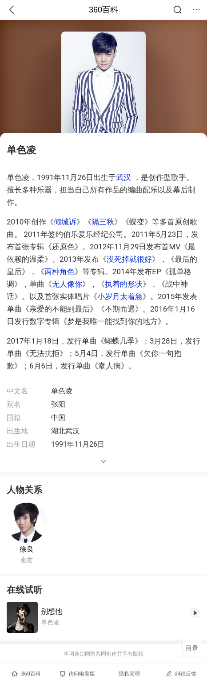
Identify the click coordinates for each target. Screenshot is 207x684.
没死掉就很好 (129, 259)
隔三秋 (103, 221)
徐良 (27, 549)
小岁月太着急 (120, 296)
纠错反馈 (181, 673)
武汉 (123, 177)
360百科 (103, 9)
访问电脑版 (77, 674)
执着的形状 (124, 284)
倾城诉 (65, 221)
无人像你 (67, 284)
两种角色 (59, 271)
